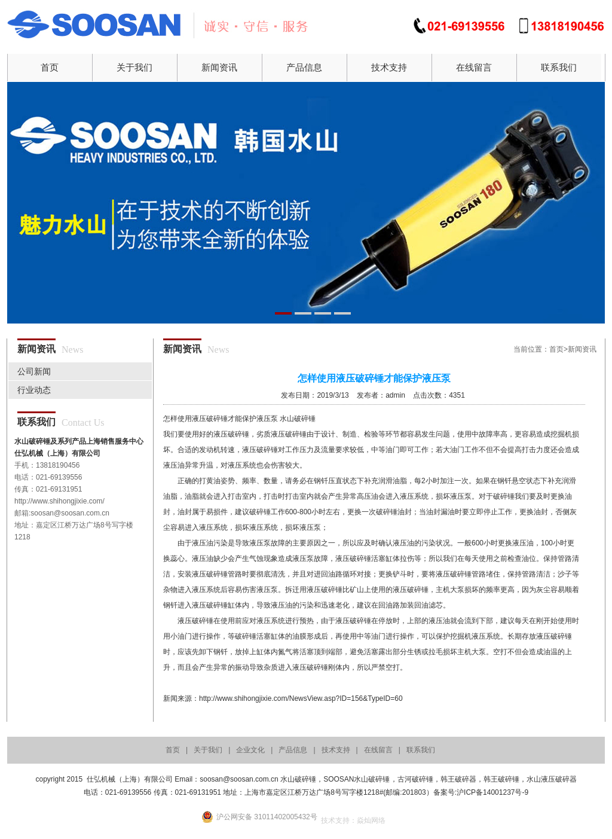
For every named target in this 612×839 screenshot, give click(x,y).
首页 (50, 67)
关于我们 (134, 67)
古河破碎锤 (415, 779)
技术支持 (389, 67)
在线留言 (474, 67)
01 (306, 203)
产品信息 (304, 67)
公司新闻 (34, 371)
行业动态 (34, 390)
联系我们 (559, 67)
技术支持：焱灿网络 (353, 820)
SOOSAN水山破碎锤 (356, 779)
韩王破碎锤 (501, 779)
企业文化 (250, 750)
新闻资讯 (219, 67)
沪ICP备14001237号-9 (492, 792)
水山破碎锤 (298, 418)
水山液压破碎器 (552, 779)
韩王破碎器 (458, 779)
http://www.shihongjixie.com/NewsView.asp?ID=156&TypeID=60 (301, 698)
